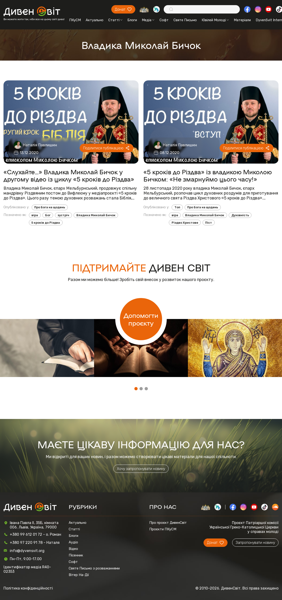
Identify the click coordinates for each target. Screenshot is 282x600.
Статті (115, 20)
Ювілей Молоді (215, 20)
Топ (177, 207)
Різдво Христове (185, 222)
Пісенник (76, 555)
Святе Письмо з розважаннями (94, 568)
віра (34, 215)
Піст (208, 222)
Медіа (148, 20)
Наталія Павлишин (40, 145)
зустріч (63, 215)
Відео (73, 549)
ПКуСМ (75, 20)
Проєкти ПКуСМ (162, 529)
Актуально (94, 20)
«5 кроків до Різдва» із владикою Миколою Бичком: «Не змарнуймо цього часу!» (207, 175)
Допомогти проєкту (141, 319)
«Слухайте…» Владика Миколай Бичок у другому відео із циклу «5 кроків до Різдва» (68, 175)
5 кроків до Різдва (45, 222)
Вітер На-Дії (79, 575)
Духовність (240, 215)
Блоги (132, 20)
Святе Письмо (185, 20)
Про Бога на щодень (49, 207)
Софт (164, 20)
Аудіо (73, 542)
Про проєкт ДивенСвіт (168, 523)
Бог (48, 215)
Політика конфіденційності (28, 588)
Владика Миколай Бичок (96, 215)
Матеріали (242, 20)
